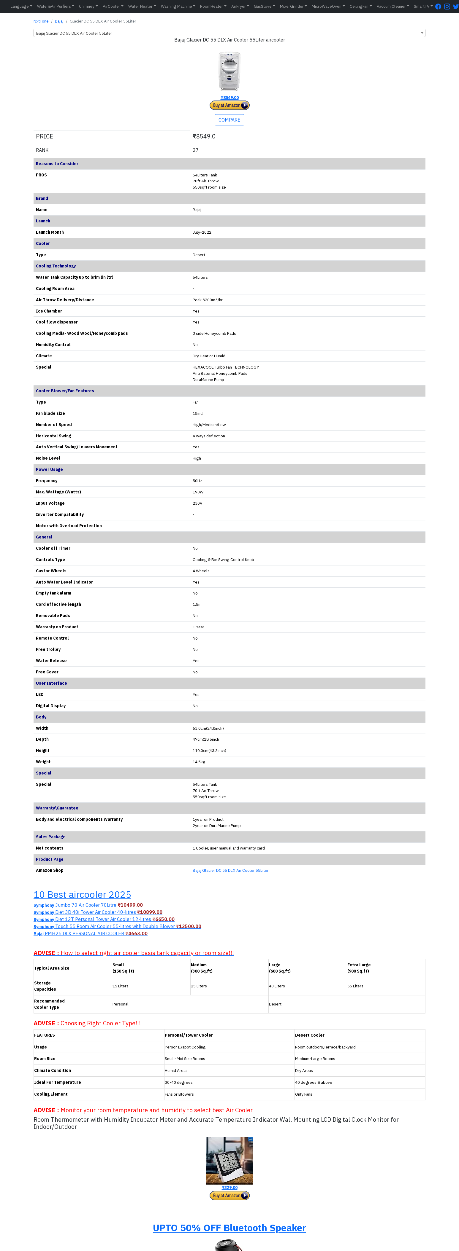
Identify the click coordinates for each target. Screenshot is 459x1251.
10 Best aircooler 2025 (82, 894)
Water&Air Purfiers (54, 6)
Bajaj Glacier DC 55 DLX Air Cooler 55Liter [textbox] (74, 33)
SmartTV (421, 6)
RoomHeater (211, 6)
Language (20, 6)
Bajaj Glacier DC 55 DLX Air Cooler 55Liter (231, 870)
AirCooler (111, 6)
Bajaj (59, 21)
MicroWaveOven (326, 6)
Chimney (86, 6)
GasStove (263, 6)
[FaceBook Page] (439, 6)
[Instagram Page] (448, 6)
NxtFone (41, 21)
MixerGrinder (292, 6)
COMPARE (229, 120)
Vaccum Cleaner (391, 6)
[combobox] (229, 33)
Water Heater (140, 6)
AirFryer (238, 6)
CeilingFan (359, 6)
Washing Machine (176, 6)
